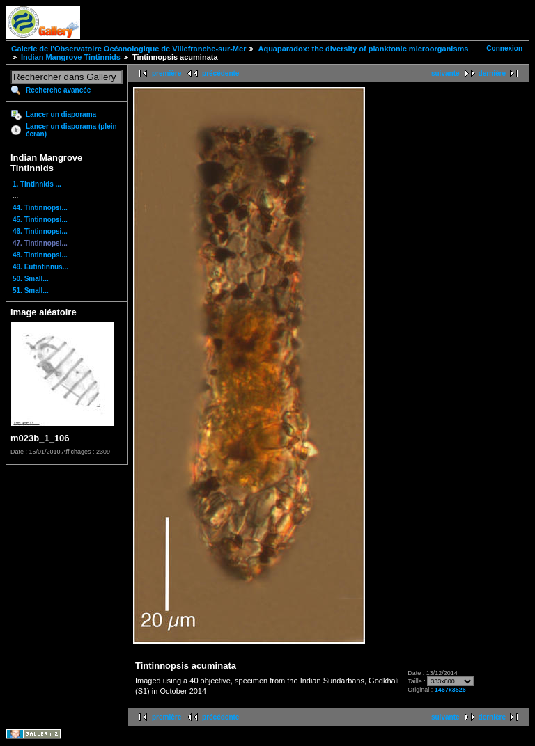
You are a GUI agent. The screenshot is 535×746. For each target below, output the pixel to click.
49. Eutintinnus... (40, 267)
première (166, 73)
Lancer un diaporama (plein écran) (71, 130)
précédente (220, 73)
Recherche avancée (58, 90)
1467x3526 (450, 689)
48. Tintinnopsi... (40, 255)
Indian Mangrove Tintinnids (71, 57)
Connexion (504, 48)
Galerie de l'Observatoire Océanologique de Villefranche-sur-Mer (128, 49)
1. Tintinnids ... (37, 184)
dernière (492, 73)
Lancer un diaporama (61, 114)
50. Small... (31, 279)
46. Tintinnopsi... (40, 231)
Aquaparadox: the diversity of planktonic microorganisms (363, 49)
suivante (445, 73)
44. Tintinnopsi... (40, 208)
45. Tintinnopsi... (40, 219)
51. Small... (31, 290)
